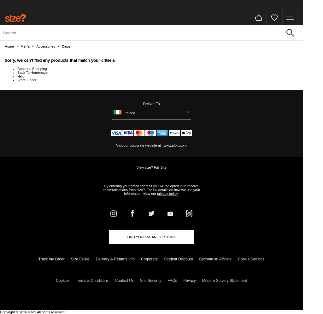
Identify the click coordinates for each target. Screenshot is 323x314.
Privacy (189, 280)
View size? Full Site (151, 167)
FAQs (172, 280)
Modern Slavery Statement (224, 280)
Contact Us (124, 280)
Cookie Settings (251, 259)
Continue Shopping (32, 69)
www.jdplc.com (175, 145)
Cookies (62, 280)
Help (21, 76)
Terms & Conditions (92, 280)
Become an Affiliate (215, 259)
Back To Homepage (32, 72)
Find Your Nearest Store (151, 237)
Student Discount (178, 259)
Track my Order (51, 259)
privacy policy (167, 193)
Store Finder (27, 80)
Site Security (150, 280)
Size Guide (80, 259)
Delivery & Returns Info (115, 259)
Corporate (149, 259)
